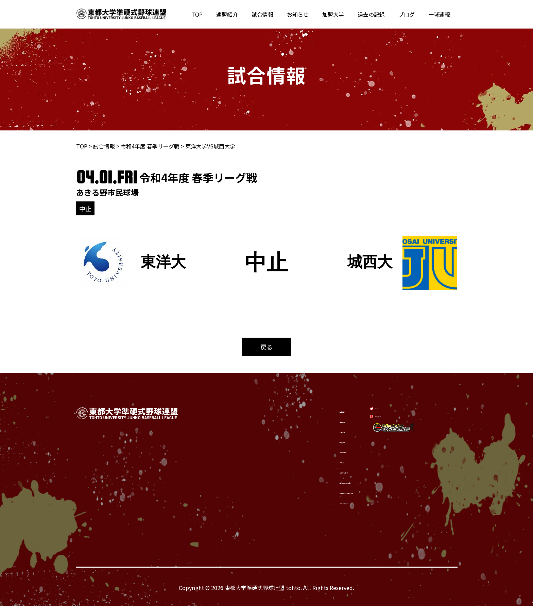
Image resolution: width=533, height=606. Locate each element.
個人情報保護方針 (320, 482)
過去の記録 (378, 14)
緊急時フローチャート (326, 492)
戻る (266, 346)
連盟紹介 (245, 14)
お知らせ (310, 14)
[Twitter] (387, 406)
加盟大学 (343, 14)
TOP (217, 14)
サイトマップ (315, 503)
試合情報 (277, 14)
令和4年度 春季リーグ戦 (150, 146)
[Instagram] (390, 423)
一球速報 (440, 14)
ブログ (410, 14)
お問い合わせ (315, 471)
